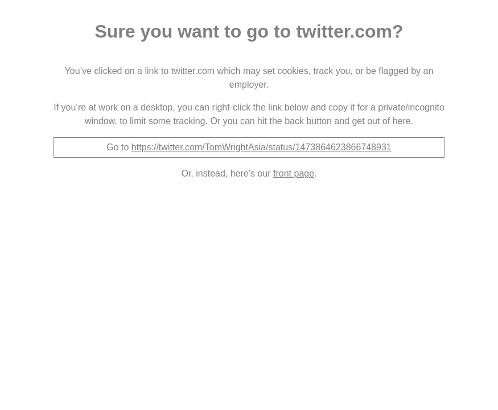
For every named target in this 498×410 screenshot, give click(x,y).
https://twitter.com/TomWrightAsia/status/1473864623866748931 (261, 147)
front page (293, 173)
